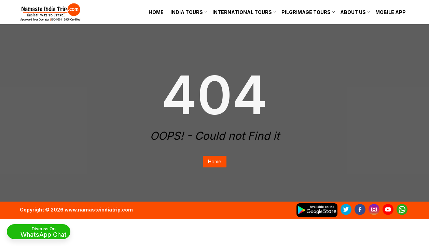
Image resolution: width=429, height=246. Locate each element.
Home (214, 161)
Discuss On (43, 231)
